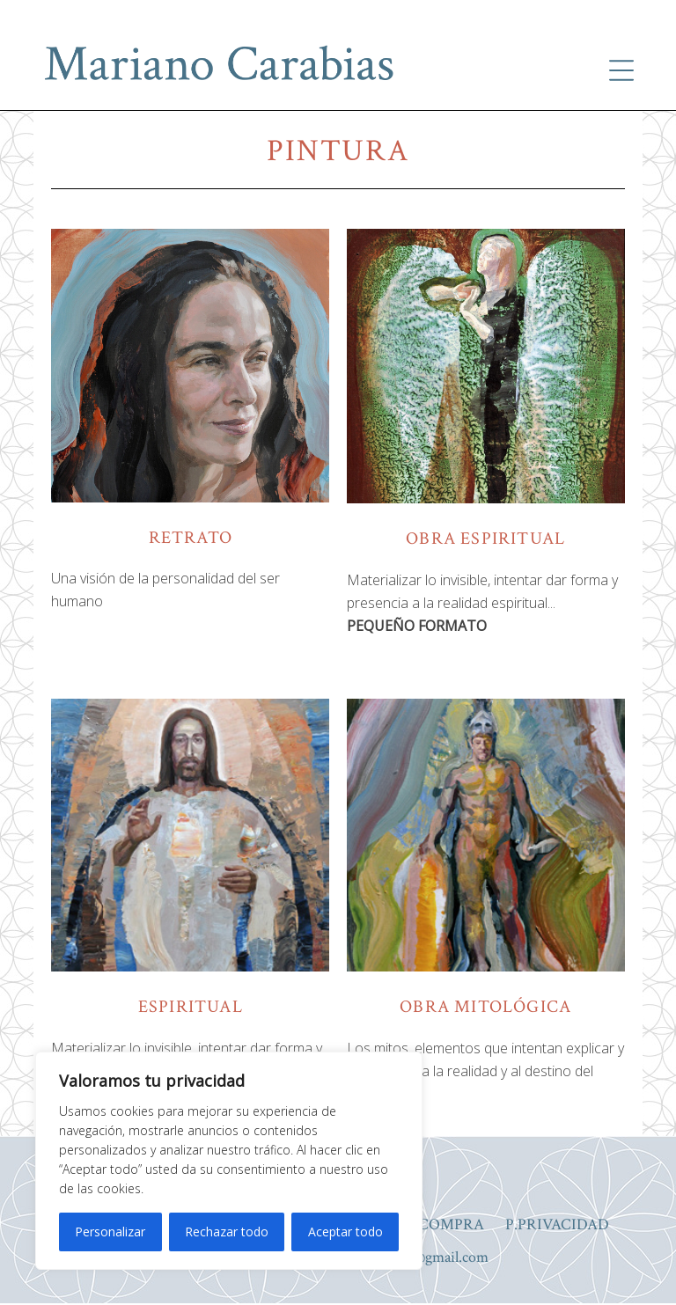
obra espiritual (485, 538)
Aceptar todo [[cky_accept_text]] (345, 1231)
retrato (190, 537)
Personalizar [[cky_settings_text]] (110, 1231)
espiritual (190, 1007)
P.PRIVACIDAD (557, 1226)
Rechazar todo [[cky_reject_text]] (226, 1231)
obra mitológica (485, 1007)
